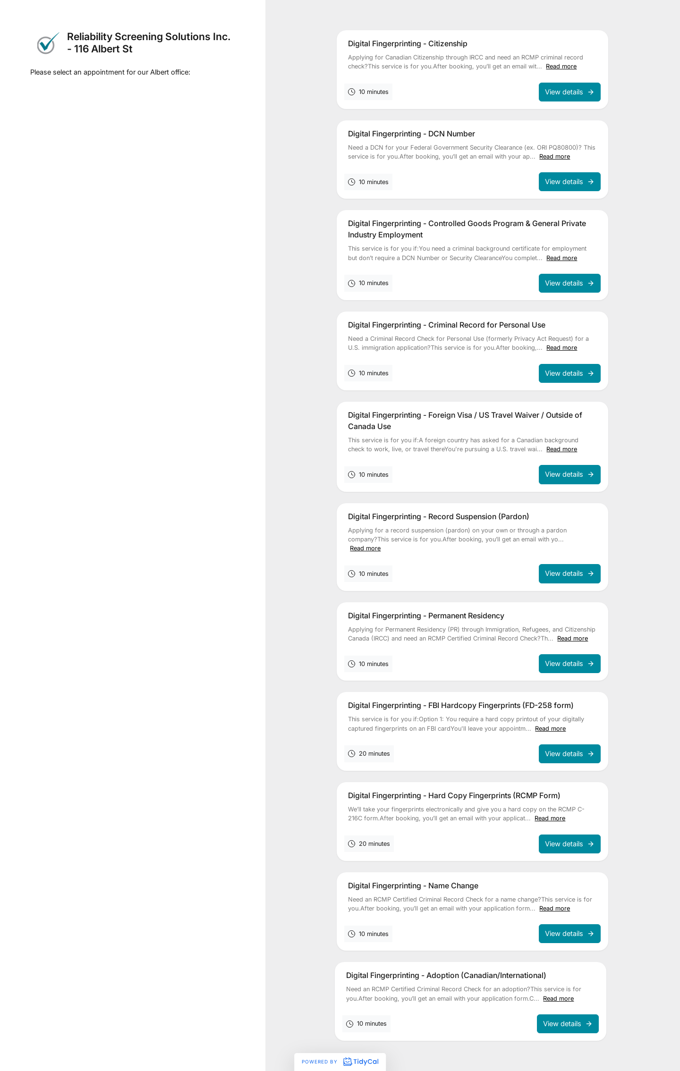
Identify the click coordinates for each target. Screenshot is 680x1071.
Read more (561, 66)
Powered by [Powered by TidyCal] (340, 1061)
